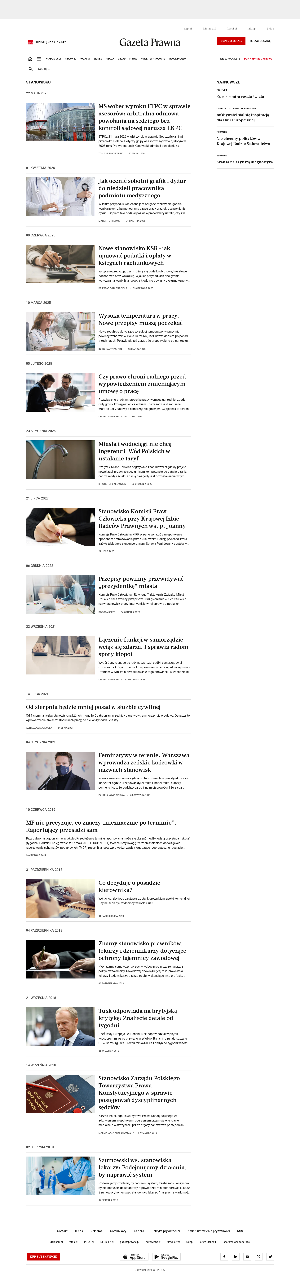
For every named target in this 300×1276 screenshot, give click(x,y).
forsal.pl (232, 28)
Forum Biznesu (207, 1241)
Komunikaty (118, 1231)
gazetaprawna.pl (129, 1241)
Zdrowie (222, 155)
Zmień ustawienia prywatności (209, 1231)
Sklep (270, 28)
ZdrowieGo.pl (153, 1241)
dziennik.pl (209, 28)
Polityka (222, 90)
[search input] (154, 69)
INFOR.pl (89, 1241)
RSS (240, 1231)
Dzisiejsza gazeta (51, 42)
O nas (79, 1231)
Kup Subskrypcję (231, 40)
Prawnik (222, 132)
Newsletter (173, 1241)
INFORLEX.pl (107, 1241)
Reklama (96, 1231)
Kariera (139, 1231)
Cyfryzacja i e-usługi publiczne (236, 108)
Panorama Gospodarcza (236, 1241)
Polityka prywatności (166, 1231)
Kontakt (62, 1231)
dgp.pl (188, 28)
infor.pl (252, 28)
